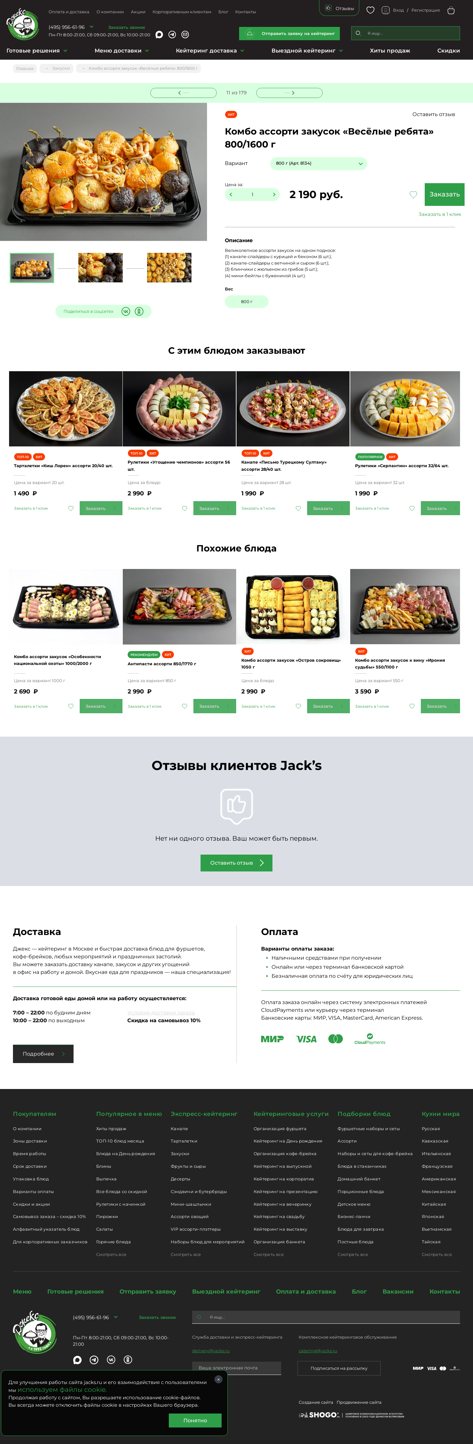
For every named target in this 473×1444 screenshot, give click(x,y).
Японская (433, 1215)
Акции (138, 11)
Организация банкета (279, 1240)
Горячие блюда (113, 1240)
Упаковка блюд (31, 1177)
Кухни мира (441, 1113)
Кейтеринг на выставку (280, 1228)
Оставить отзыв (436, 115)
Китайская (434, 1202)
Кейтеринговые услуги (291, 1113)
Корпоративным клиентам (182, 11)
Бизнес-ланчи (354, 1215)
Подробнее (38, 1053)
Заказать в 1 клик (414, 214)
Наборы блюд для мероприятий (208, 1240)
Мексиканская (439, 1190)
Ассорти (347, 1139)
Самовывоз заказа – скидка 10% (49, 1215)
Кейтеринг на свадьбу (279, 1215)
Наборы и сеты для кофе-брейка (375, 1152)
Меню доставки (118, 50)
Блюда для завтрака (361, 1228)
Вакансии (398, 1290)
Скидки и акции (31, 1202)
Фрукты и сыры (188, 1165)
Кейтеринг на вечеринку (283, 1202)
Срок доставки (30, 1165)
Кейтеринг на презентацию (286, 1190)
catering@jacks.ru (318, 1349)
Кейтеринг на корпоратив (284, 1177)
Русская (431, 1127)
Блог (223, 11)
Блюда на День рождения (126, 1152)
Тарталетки (184, 1139)
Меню (22, 1290)
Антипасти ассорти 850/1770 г (174, 662)
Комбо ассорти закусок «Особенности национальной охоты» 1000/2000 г (59, 659)
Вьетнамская (437, 1228)
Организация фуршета (280, 1127)
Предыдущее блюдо (188, 91)
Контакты (245, 11)
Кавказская (435, 1139)
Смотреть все (111, 1253)
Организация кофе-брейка (285, 1152)
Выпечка (106, 1177)
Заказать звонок (126, 27)
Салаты (104, 1228)
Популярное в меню (129, 1113)
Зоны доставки (30, 1139)
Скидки (448, 50)
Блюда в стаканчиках (362, 1165)
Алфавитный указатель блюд (46, 1228)
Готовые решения (33, 50)
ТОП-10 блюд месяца (120, 1139)
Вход (398, 10)
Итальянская (436, 1152)
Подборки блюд (364, 1113)
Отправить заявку (148, 1290)
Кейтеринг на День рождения (288, 1139)
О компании (110, 11)
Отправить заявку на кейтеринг (298, 33)
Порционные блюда (361, 1190)
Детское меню (354, 1202)
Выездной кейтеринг (303, 50)
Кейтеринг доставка (206, 50)
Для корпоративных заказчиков (50, 1240)
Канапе (179, 1127)
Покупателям (35, 1113)
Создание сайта (316, 1402)
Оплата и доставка (69, 11)
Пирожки (107, 1215)
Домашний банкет (359, 1177)
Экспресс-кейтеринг (204, 1113)
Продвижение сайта (359, 1402)
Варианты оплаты (33, 1190)
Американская (439, 1177)
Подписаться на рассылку (339, 1367)
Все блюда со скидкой (121, 1190)
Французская (437, 1165)
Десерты (180, 1177)
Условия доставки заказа (161, 1012)
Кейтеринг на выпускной (283, 1165)
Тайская (431, 1240)
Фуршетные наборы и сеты (369, 1127)
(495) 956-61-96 (67, 27)
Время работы (29, 1152)
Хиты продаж (390, 50)
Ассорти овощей (190, 1215)
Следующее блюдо (285, 91)
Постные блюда (356, 1240)
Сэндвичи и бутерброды (199, 1190)
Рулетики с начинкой (120, 1202)
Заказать (414, 195)
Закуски (180, 1152)
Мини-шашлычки (191, 1202)
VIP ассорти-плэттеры (196, 1228)
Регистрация (425, 10)
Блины (103, 1165)
